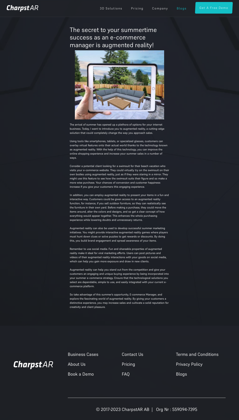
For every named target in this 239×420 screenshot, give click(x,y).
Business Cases (83, 354)
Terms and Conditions (197, 354)
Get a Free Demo (213, 8)
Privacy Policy (189, 364)
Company (160, 8)
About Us (77, 364)
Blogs (182, 8)
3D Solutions (111, 8)
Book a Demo (81, 374)
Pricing (137, 8)
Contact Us (132, 354)
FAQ (126, 374)
